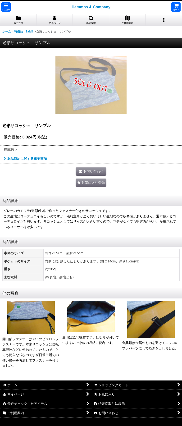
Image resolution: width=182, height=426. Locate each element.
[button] (6, 7)
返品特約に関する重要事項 (25, 158)
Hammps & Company (91, 7)
